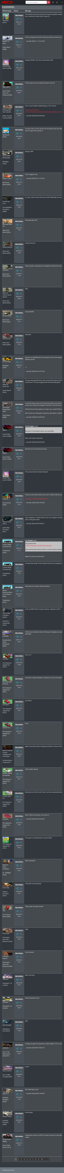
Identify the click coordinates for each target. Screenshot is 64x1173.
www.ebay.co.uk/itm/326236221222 (36, 499)
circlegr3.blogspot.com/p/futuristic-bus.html (38, 545)
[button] (54, 2)
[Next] (48, 1159)
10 (42, 1159)
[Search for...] (36, 2)
